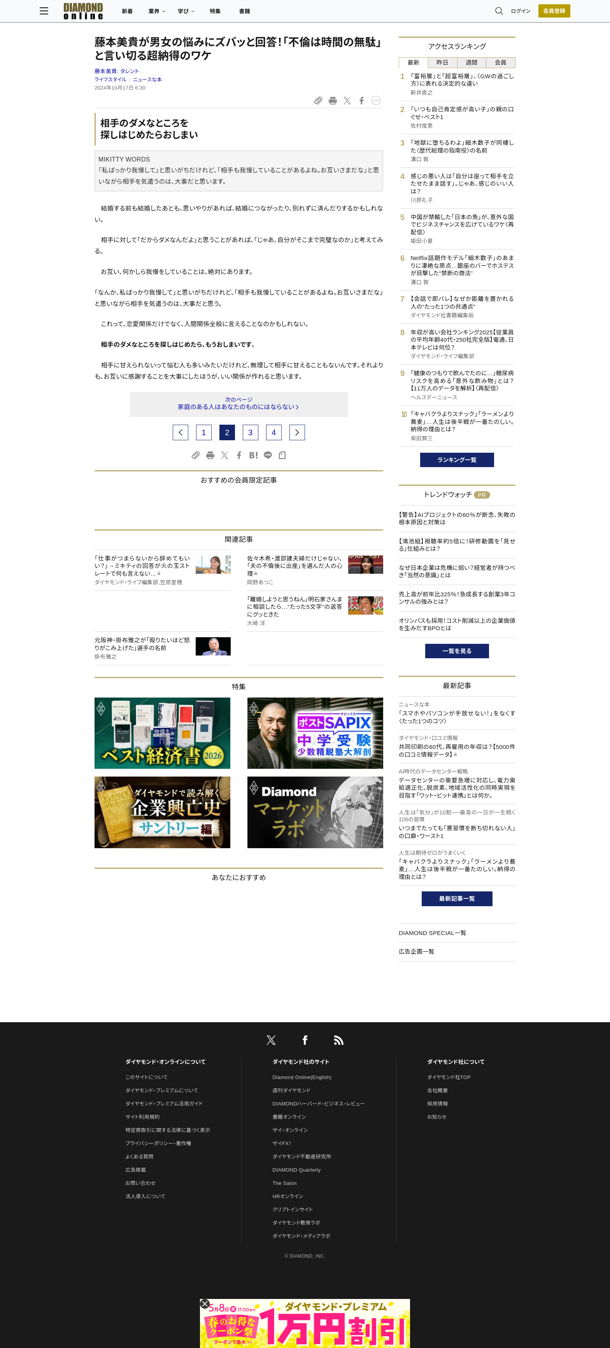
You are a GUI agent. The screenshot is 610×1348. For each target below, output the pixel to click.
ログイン (466, 13)
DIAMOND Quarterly (297, 1170)
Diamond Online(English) (302, 1077)
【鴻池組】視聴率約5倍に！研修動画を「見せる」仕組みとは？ (457, 545)
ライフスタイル (110, 80)
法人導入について (145, 1196)
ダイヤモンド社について (455, 1062)
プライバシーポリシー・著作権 (158, 1143)
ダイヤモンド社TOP (449, 1077)
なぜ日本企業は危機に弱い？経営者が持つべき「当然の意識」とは (457, 571)
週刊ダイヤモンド (292, 1090)
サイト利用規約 (142, 1117)
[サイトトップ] (130, 13)
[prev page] (180, 432)
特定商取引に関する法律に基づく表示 (167, 1130)
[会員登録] (499, 13)
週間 (472, 62)
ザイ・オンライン (290, 1130)
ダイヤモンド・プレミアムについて (161, 1090)
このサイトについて (146, 1077)
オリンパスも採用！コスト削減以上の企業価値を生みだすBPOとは (457, 624)
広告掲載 (135, 1170)
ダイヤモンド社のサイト (301, 1062)
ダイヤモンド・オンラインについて (165, 1062)
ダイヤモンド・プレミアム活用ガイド (164, 1104)
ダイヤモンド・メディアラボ (302, 1236)
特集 (270, 14)
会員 (501, 62)
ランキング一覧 (457, 460)
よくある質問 (139, 1157)
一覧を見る (457, 651)
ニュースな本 (147, 80)
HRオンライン (288, 1196)
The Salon (285, 1183)
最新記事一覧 (457, 898)
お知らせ (437, 1117)
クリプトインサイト (293, 1210)
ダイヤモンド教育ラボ (296, 1223)
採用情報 (437, 1104)
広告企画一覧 (417, 951)
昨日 (442, 62)
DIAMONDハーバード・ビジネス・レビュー (319, 1104)
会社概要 (437, 1090)
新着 (182, 14)
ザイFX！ (282, 1143)
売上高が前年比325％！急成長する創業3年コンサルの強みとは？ (457, 598)
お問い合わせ (140, 1183)
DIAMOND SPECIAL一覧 (432, 933)
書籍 (299, 14)
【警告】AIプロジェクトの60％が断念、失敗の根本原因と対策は (457, 518)
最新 (414, 62)
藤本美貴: (117, 71)
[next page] (297, 432)
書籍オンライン (289, 1117)
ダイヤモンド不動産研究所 (302, 1157)
